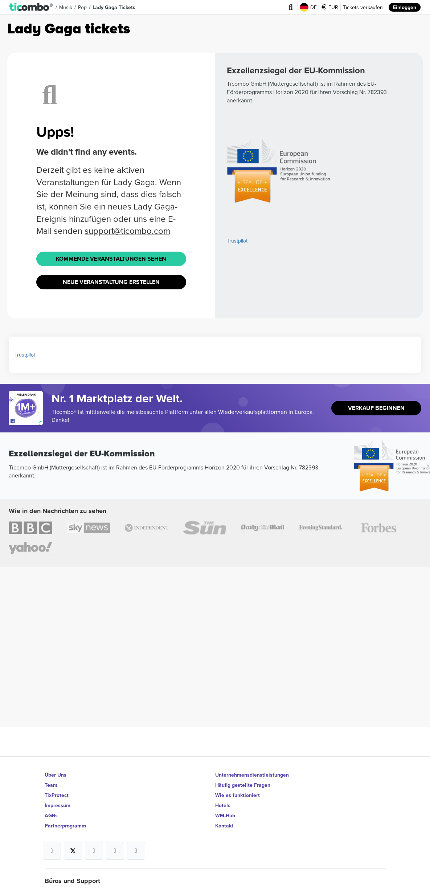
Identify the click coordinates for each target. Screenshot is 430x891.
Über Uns (55, 774)
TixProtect (57, 795)
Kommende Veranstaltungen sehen (111, 259)
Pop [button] (82, 7)
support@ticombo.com (127, 230)
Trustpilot (237, 240)
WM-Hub (225, 815)
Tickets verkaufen (363, 7)
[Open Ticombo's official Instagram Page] (94, 851)
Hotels (222, 805)
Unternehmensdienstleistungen (252, 774)
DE (308, 7)
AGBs (51, 815)
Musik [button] (65, 7)
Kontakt (224, 825)
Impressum (57, 805)
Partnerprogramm (65, 825)
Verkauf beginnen (376, 408)
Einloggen (404, 7)
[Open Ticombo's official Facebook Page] (27, 421)
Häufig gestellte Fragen (242, 785)
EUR (330, 7)
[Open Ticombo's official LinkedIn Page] (136, 851)
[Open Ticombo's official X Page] (73, 851)
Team (51, 785)
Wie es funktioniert (237, 795)
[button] (31, 7)
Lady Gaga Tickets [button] (114, 7)
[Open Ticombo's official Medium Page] (115, 851)
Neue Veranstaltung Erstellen (111, 282)
